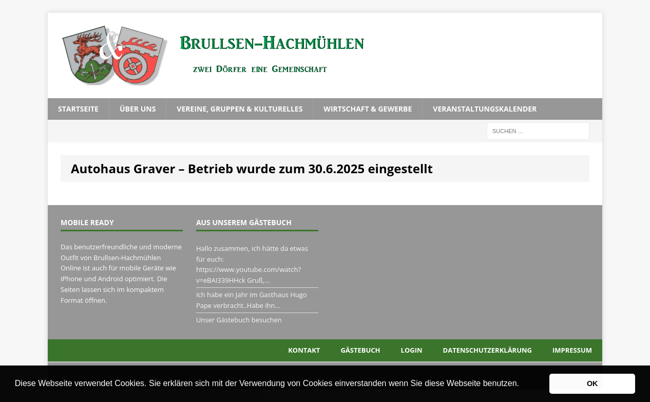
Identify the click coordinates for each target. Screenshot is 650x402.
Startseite (78, 109)
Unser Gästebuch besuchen (239, 319)
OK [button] (592, 383)
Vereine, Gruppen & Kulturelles (239, 109)
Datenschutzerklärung (487, 350)
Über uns (138, 109)
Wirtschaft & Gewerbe (367, 109)
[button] (522, 384)
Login (412, 350)
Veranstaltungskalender (485, 109)
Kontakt (304, 350)
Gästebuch (360, 350)
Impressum (572, 350)
